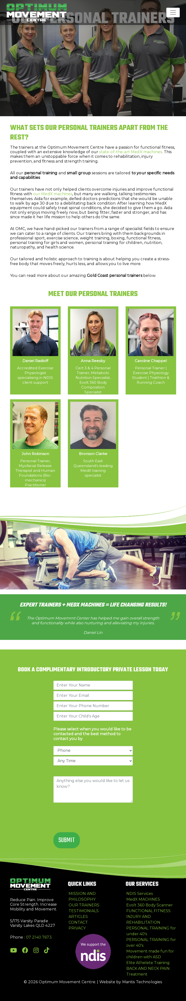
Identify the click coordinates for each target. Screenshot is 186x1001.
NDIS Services (139, 893)
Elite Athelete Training (148, 962)
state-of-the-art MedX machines (130, 152)
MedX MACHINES (143, 899)
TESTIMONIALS (84, 911)
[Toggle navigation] (173, 12)
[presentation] (90, 818)
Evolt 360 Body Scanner (149, 905)
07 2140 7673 (39, 937)
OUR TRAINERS (84, 905)
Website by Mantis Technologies (130, 982)
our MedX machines (52, 194)
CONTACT (78, 922)
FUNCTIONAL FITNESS (148, 911)
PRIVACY (77, 928)
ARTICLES (78, 916)
